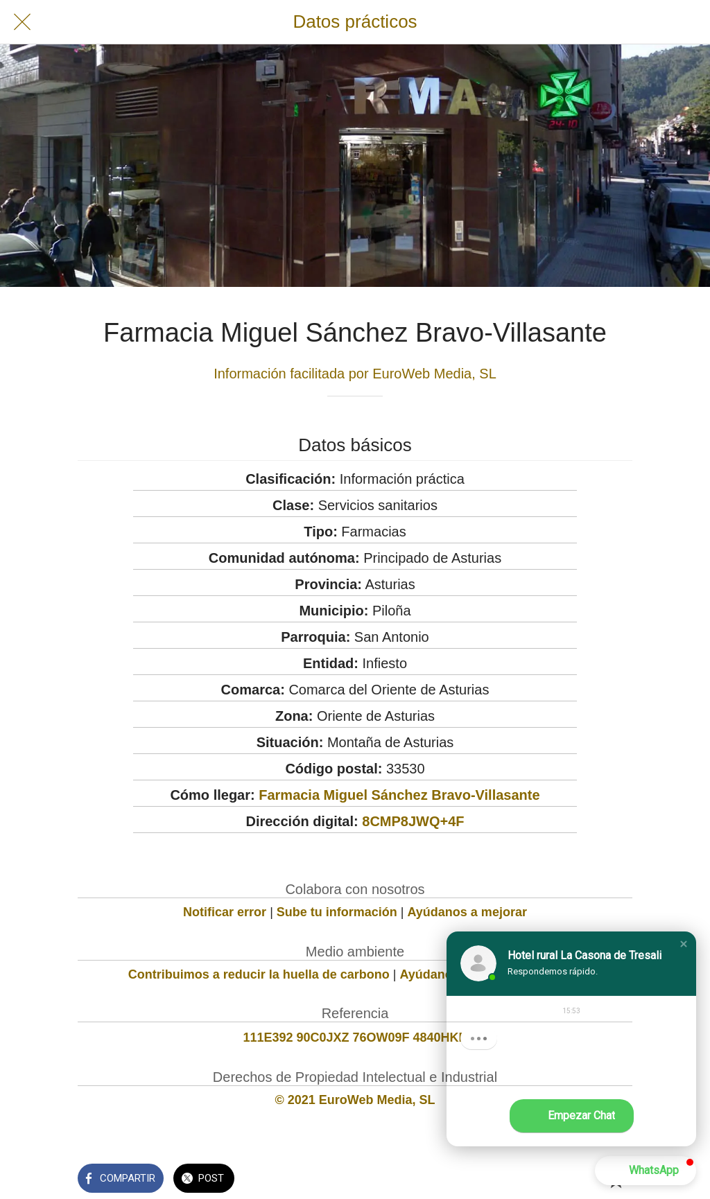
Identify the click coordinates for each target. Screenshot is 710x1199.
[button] (684, 944)
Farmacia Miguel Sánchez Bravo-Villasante (399, 795)
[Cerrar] (22, 22)
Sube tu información (337, 912)
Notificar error (224, 912)
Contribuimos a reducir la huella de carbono (259, 974)
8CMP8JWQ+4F (413, 821)
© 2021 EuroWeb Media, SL (355, 1100)
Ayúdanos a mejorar (467, 912)
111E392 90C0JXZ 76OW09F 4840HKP (355, 1037)
